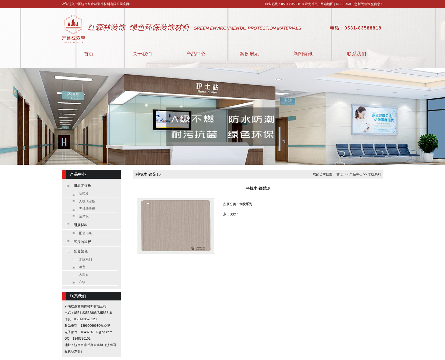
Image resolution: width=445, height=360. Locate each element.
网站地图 (326, 4)
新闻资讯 (303, 54)
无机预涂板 (87, 201)
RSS (339, 4)
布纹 (82, 282)
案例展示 (249, 54)
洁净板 (84, 216)
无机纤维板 (87, 209)
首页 (89, 54)
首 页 (340, 174)
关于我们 (142, 54)
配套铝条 (85, 233)
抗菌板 (84, 194)
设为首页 (311, 4)
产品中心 (195, 54)
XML (348, 4)
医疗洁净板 (82, 242)
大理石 (84, 274)
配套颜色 (81, 251)
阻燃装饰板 (82, 185)
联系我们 (356, 54)
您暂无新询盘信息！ (368, 4)
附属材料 (81, 225)
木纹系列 (85, 259)
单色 (82, 267)
